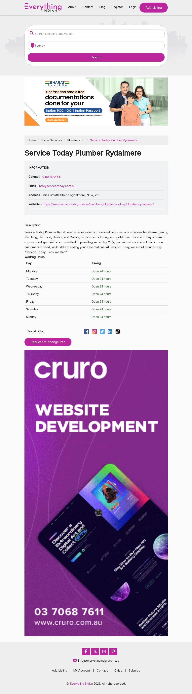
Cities (118, 670)
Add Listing (153, 8)
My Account (81, 670)
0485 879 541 (51, 177)
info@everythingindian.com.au (96, 660)
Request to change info (47, 342)
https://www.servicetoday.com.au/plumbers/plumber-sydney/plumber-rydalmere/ (98, 204)
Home (31, 140)
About (72, 7)
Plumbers (73, 140)
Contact (87, 7)
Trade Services (51, 140)
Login (132, 7)
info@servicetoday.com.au (57, 186)
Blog (102, 7)
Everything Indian (81, 683)
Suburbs (134, 670)
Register (117, 7)
